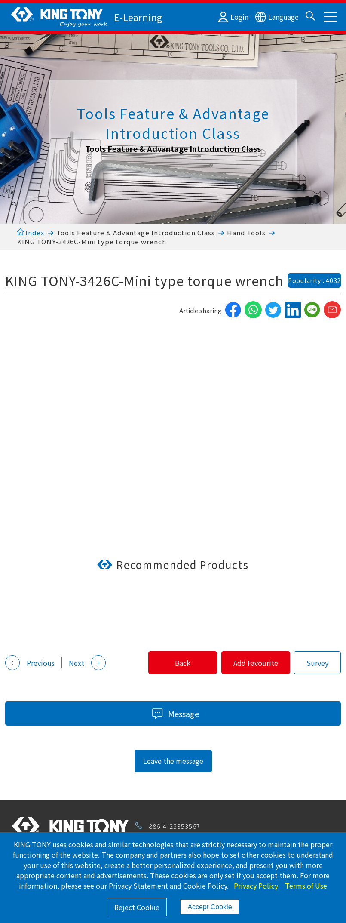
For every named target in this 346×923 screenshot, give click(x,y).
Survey (317, 663)
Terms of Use (306, 885)
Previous (30, 662)
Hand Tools (246, 232)
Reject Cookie (136, 907)
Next (87, 662)
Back (172, 663)
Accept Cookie (209, 907)
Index (30, 232)
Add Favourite (252, 663)
